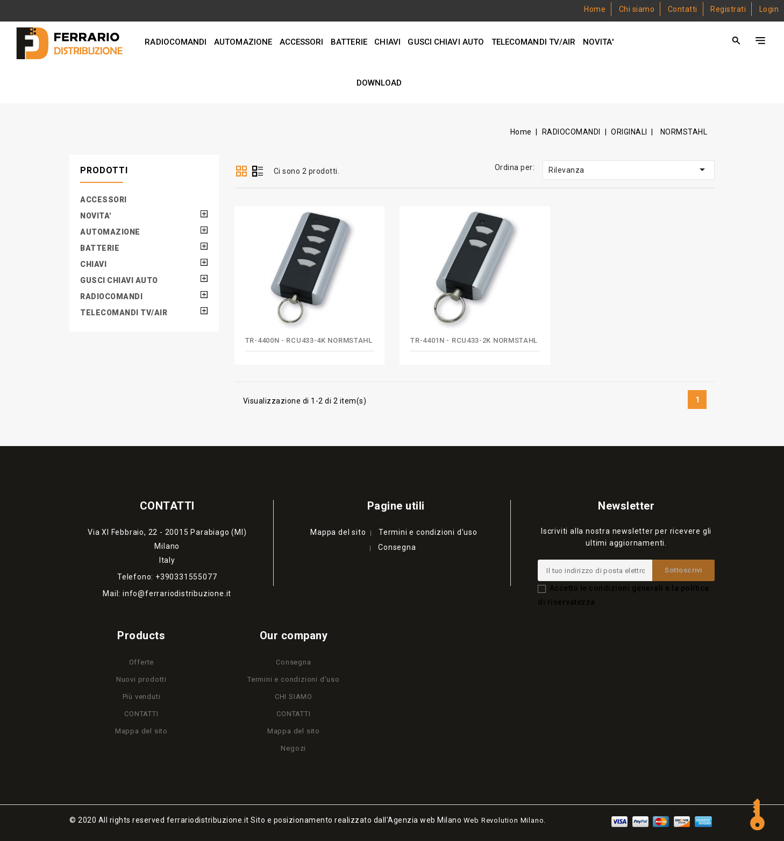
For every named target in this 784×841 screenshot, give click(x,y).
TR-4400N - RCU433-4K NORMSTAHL (309, 340)
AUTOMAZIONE (243, 42)
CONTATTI (141, 714)
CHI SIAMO (293, 696)
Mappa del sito (338, 532)
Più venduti (142, 696)
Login (769, 9)
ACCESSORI (302, 42)
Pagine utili (396, 505)
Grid (241, 171)
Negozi (293, 748)
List (257, 172)
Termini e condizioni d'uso (428, 532)
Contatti (682, 9)
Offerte (141, 662)
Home (594, 9)
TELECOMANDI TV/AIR (533, 42)
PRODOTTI (104, 170)
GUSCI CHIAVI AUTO (446, 42)
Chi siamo (637, 9)
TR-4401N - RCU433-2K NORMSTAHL (474, 340)
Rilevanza (628, 169)
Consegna (397, 547)
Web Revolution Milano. (505, 820)
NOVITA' (598, 42)
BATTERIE (349, 42)
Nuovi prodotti (141, 679)
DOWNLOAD (379, 83)
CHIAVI (387, 42)
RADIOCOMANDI (175, 42)
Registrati (728, 9)
